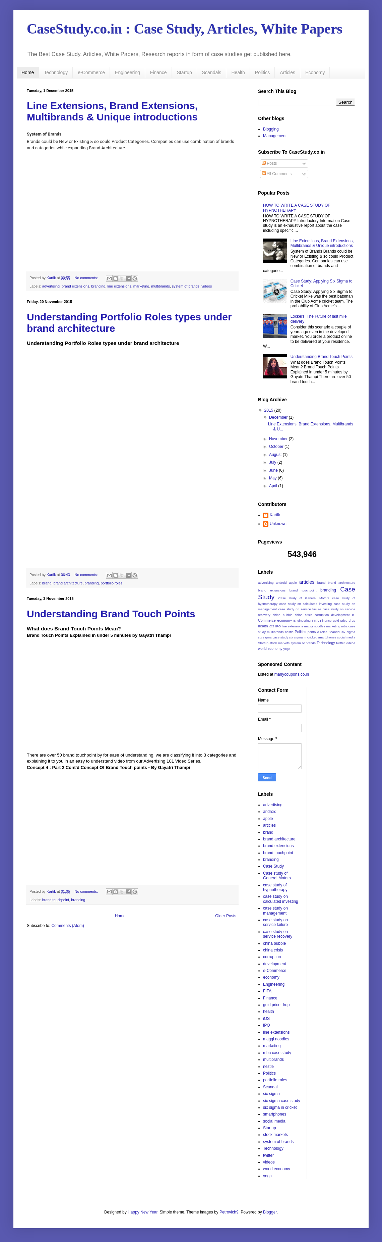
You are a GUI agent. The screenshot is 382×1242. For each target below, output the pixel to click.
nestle (289, 632)
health (263, 626)
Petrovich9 (229, 1212)
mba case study (277, 1052)
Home (27, 72)
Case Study (273, 866)
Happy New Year (142, 1212)
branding (98, 286)
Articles (287, 72)
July (273, 462)
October (276, 446)
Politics (262, 72)
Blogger (270, 1212)
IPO (278, 626)
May (273, 478)
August (276, 454)
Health (238, 72)
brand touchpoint (55, 900)
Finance (158, 72)
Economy (315, 72)
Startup (184, 72)
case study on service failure (299, 609)
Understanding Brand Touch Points (111, 613)
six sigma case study (273, 637)
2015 (269, 410)
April (273, 485)
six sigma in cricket (303, 637)
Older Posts (225, 916)
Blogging (271, 129)
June (274, 470)
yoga (287, 649)
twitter (340, 643)
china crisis (303, 615)
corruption (322, 615)
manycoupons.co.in (291, 674)
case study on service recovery (277, 934)
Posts (269, 163)
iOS (271, 626)
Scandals (211, 72)
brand (47, 583)
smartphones (327, 637)
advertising (51, 286)
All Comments (277, 173)
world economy (270, 648)
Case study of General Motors (303, 598)
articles (307, 582)
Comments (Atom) (67, 925)
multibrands (160, 286)
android (281, 582)
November (279, 438)
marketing (141, 286)
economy (284, 620)
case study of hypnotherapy (275, 887)
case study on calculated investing (305, 604)
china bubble (283, 615)
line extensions (119, 286)
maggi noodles (314, 626)
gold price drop (344, 620)
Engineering (127, 72)
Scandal (334, 632)
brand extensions (75, 286)
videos (206, 286)
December (279, 417)
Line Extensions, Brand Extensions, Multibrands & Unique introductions (112, 111)
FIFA (315, 620)
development (340, 615)
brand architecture (67, 583)
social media (346, 637)
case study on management (275, 910)
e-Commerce (91, 72)
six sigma (348, 632)
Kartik (275, 515)
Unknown (278, 523)
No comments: (86, 278)
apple (293, 582)
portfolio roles (112, 583)
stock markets (279, 643)
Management (274, 136)
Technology (56, 72)
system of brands (185, 286)
